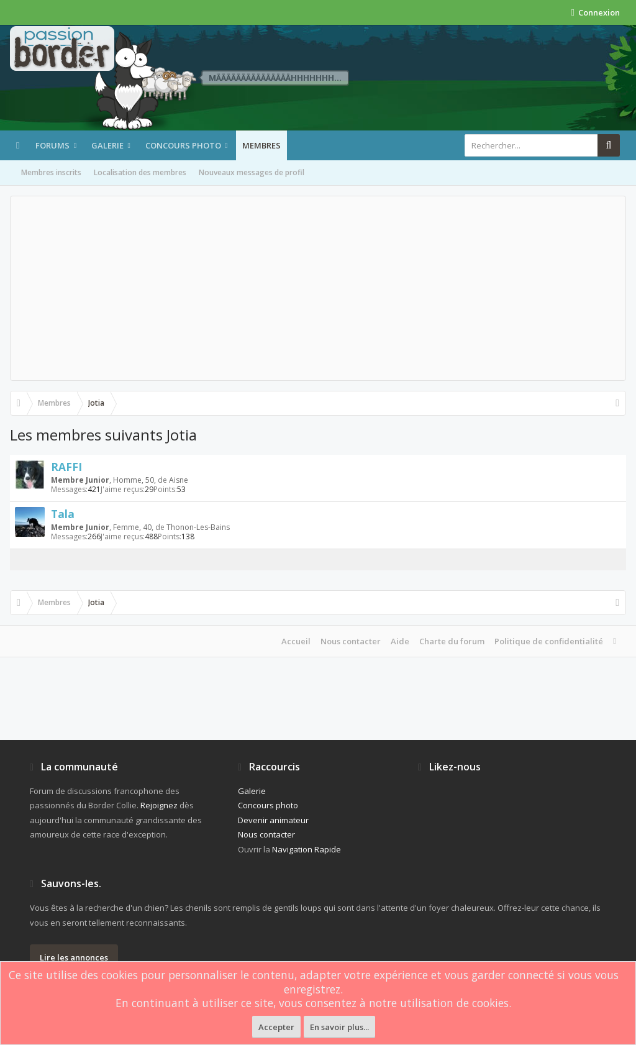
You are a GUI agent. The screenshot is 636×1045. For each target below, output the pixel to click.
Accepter (276, 1027)
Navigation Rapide (306, 849)
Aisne (178, 480)
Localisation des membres (140, 172)
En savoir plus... (339, 1027)
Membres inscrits (51, 172)
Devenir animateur (273, 820)
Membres (261, 145)
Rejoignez (159, 805)
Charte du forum (451, 641)
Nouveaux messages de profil (251, 172)
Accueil (296, 641)
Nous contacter (350, 641)
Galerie (107, 145)
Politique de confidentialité (548, 641)
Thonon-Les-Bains (198, 527)
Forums (52, 145)
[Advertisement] (318, 288)
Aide (400, 641)
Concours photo (183, 145)
